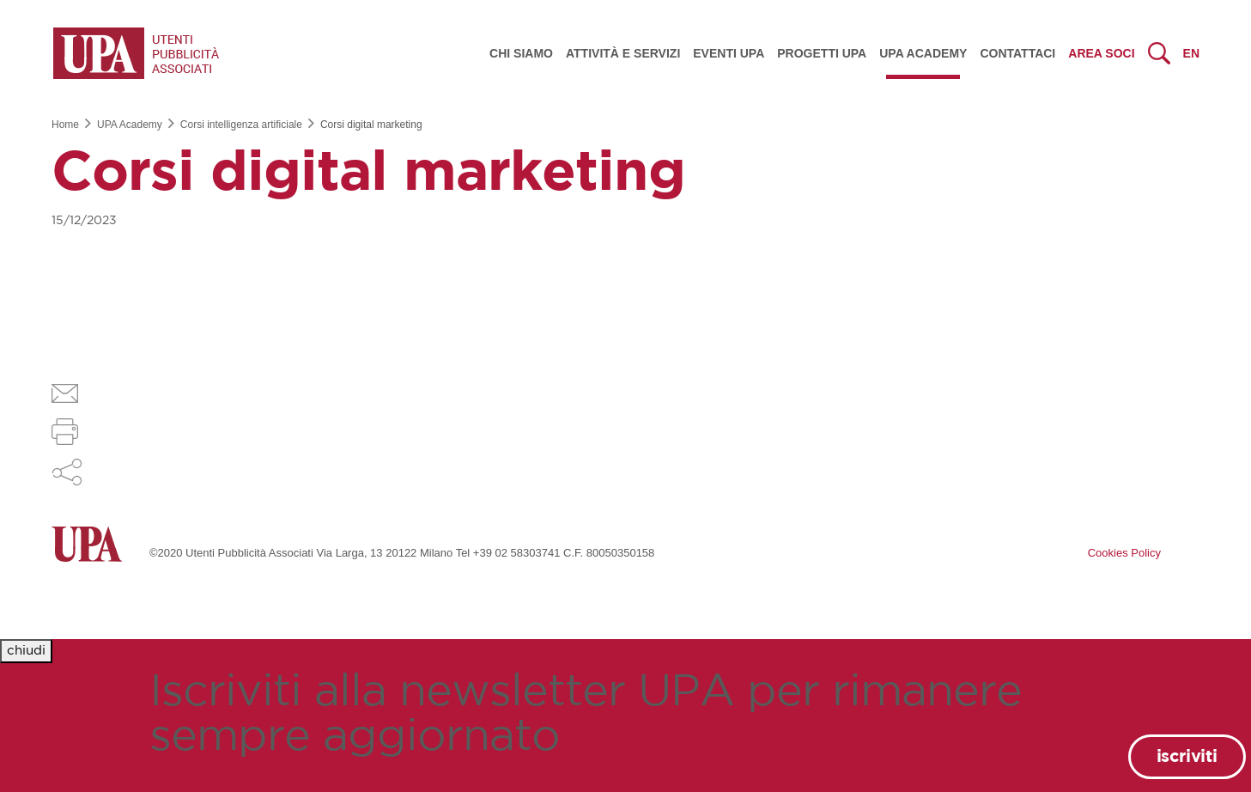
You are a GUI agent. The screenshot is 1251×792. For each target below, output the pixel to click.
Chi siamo (521, 53)
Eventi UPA (728, 53)
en (1191, 53)
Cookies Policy (1124, 552)
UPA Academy (923, 53)
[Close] (26, 651)
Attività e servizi (623, 53)
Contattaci (1017, 53)
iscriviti (1187, 757)
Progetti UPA (821, 53)
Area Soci (1101, 53)
